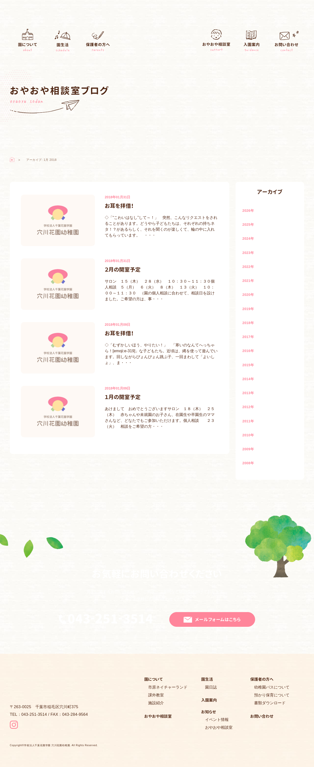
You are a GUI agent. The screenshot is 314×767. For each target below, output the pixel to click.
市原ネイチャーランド (167, 687)
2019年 (248, 309)
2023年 (248, 253)
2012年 (248, 407)
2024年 (248, 238)
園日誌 (211, 687)
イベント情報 (217, 719)
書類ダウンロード (270, 703)
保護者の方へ (98, 41)
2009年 (248, 449)
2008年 (248, 463)
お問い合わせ (286, 41)
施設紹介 (156, 703)
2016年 (248, 351)
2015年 (248, 365)
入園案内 (251, 41)
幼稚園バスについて (271, 687)
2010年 (248, 435)
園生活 (62, 41)
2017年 (248, 337)
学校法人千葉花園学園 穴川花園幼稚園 (47, 745)
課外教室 (156, 695)
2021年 (248, 281)
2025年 (248, 224)
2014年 (248, 379)
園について (27, 41)
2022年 (248, 267)
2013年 (248, 393)
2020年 (248, 295)
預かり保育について (271, 695)
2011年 (248, 421)
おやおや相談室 (216, 41)
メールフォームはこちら (218, 619)
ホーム (12, 159)
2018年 (248, 323)
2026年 (248, 211)
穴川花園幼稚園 (157, 42)
